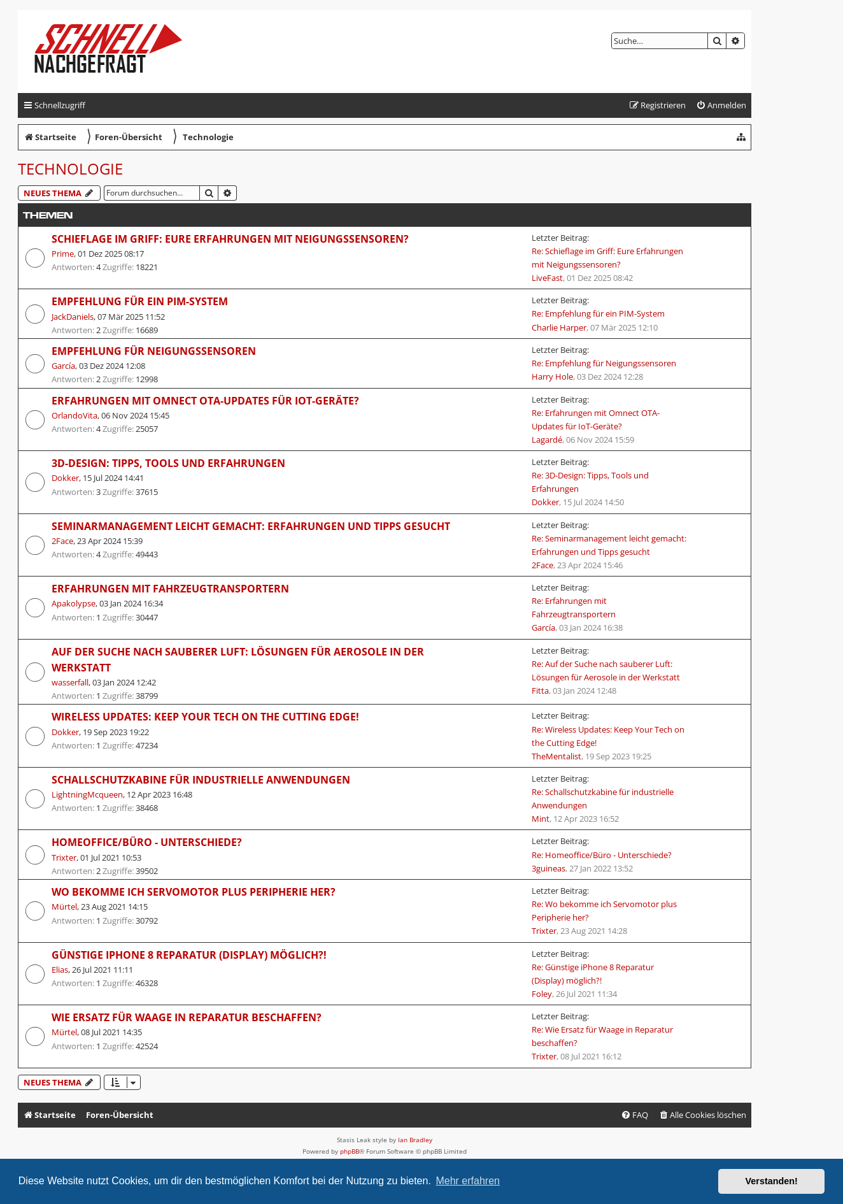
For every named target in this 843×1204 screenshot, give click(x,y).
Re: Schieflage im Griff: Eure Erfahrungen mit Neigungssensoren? (607, 257)
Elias (60, 969)
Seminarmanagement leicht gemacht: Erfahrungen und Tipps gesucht (251, 526)
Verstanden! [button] (772, 1181)
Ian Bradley (415, 1139)
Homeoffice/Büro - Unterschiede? (147, 842)
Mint (540, 818)
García (63, 365)
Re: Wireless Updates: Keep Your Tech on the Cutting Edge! (608, 736)
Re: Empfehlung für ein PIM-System (598, 313)
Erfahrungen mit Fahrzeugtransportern (170, 589)
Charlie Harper (559, 327)
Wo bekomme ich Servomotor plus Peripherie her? (194, 892)
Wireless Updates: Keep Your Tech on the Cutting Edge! (205, 717)
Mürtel (64, 906)
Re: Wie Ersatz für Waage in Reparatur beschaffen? (602, 1036)
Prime (63, 253)
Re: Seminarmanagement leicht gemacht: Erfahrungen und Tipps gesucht (609, 545)
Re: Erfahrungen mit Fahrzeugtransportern (574, 607)
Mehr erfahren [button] (468, 1180)
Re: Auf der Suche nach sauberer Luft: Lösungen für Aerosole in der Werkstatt (606, 670)
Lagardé (547, 439)
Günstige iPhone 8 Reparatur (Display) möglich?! (189, 955)
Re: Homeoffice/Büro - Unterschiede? (602, 855)
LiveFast (547, 277)
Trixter (64, 857)
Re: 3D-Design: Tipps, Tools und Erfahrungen (590, 481)
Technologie (70, 168)
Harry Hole (552, 376)
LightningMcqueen (87, 794)
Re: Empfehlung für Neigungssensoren (604, 363)
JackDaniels (73, 316)
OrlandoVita (74, 415)
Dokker (65, 478)
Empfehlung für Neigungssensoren (154, 351)
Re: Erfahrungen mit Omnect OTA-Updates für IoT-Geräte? (596, 419)
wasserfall (70, 682)
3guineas (548, 868)
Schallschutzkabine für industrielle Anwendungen (201, 780)
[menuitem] (721, 105)
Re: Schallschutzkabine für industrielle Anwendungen (603, 798)
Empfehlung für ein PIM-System (140, 301)
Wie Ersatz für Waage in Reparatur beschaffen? (187, 1017)
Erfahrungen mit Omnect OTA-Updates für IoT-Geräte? (205, 401)
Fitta (540, 690)
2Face (62, 541)
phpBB (349, 1151)
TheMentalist (556, 756)
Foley (542, 994)
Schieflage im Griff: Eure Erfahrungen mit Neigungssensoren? (230, 239)
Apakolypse (74, 603)
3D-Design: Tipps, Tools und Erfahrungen (168, 463)
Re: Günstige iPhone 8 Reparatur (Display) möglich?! (593, 973)
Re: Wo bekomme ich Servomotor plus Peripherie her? (604, 910)
